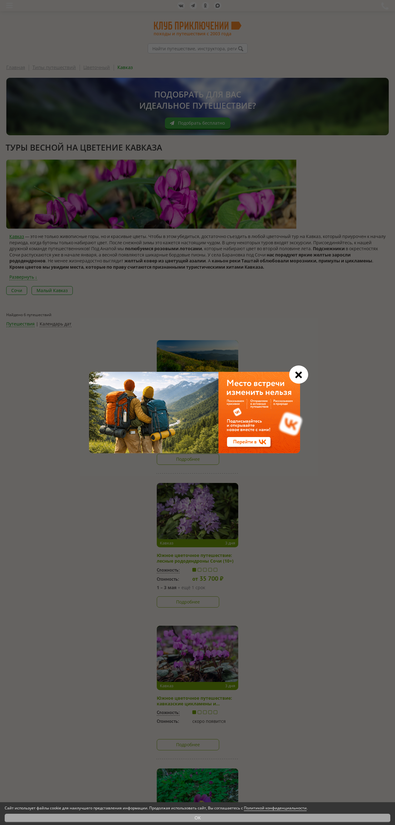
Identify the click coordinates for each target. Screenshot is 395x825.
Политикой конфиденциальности (275, 808)
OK (198, 818)
